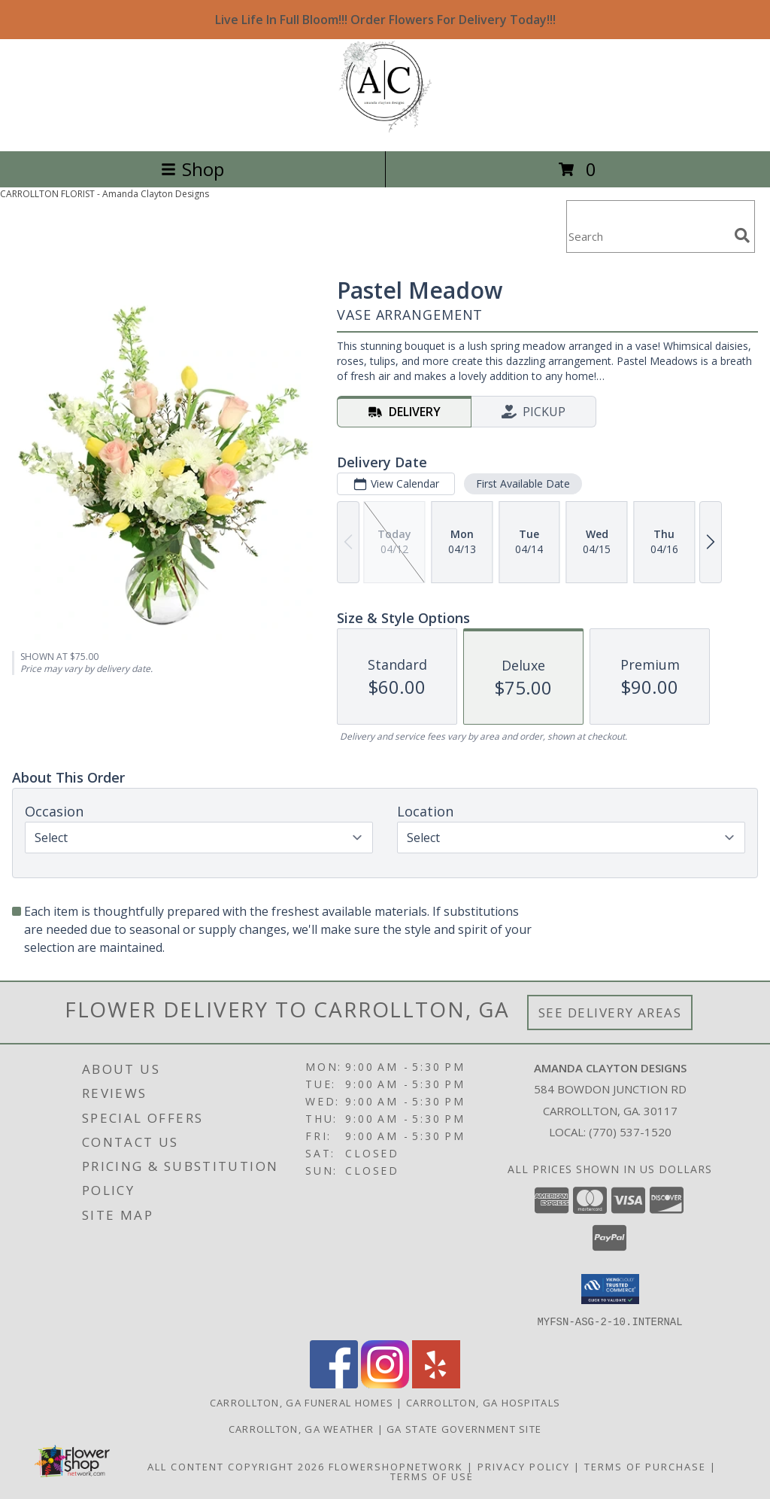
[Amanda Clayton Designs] (385, 129)
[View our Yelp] (436, 1383)
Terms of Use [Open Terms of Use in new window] (432, 1475)
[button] (610, 1289)
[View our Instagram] (385, 1383)
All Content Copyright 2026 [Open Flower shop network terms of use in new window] (236, 1466)
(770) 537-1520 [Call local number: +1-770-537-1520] (630, 1131)
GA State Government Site (464, 1428)
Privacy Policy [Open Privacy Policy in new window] (523, 1466)
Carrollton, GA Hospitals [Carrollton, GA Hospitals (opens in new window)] (483, 1402)
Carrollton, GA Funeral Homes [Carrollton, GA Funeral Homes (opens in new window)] (301, 1402)
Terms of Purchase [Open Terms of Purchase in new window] (645, 1466)
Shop (192, 169)
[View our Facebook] (334, 1383)
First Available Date (523, 483)
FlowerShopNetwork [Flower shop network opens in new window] (396, 1466)
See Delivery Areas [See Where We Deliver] (610, 1012)
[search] (742, 235)
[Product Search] (647, 236)
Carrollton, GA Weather (301, 1428)
